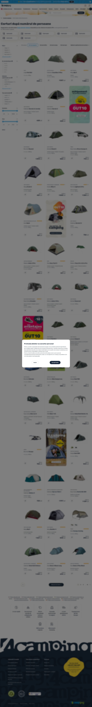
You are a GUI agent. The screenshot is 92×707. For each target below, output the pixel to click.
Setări (35, 362)
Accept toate (55, 362)
